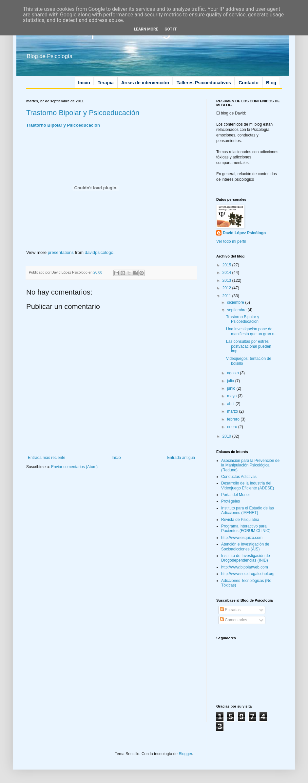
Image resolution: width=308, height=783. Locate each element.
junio (232, 388)
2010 (227, 436)
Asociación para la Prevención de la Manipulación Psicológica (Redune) (250, 465)
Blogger (185, 754)
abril (231, 404)
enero (232, 426)
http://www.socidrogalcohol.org (248, 573)
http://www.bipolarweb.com (244, 567)
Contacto (249, 82)
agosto (233, 373)
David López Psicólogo (244, 233)
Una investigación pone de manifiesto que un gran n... (252, 331)
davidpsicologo (99, 252)
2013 (227, 280)
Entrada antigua (181, 457)
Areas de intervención (145, 82)
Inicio (84, 82)
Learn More (146, 29)
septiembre (237, 310)
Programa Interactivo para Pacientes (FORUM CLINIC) (246, 528)
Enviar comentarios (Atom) (74, 466)
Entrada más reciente (46, 457)
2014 (227, 272)
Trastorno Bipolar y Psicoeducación (82, 113)
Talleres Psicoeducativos (204, 82)
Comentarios (233, 620)
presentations (61, 252)
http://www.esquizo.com (241, 537)
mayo (232, 396)
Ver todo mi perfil (231, 241)
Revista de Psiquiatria (240, 519)
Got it (170, 29)
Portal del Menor (235, 494)
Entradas (230, 610)
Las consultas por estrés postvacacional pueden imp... (248, 346)
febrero (234, 419)
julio (231, 381)
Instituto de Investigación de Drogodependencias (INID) (245, 558)
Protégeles (230, 501)
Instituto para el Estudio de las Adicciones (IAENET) (247, 510)
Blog (271, 82)
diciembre (236, 302)
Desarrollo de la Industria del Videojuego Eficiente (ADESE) (247, 485)
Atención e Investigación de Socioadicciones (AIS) (245, 546)
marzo (233, 411)
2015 (227, 265)
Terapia (106, 82)
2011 (227, 296)
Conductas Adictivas (239, 476)
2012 (227, 288)
